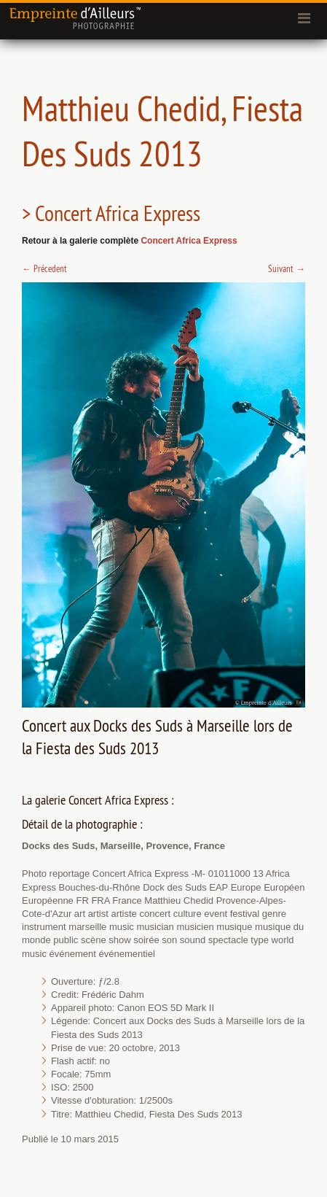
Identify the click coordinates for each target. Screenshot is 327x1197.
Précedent (44, 268)
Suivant (286, 268)
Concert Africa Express (189, 241)
